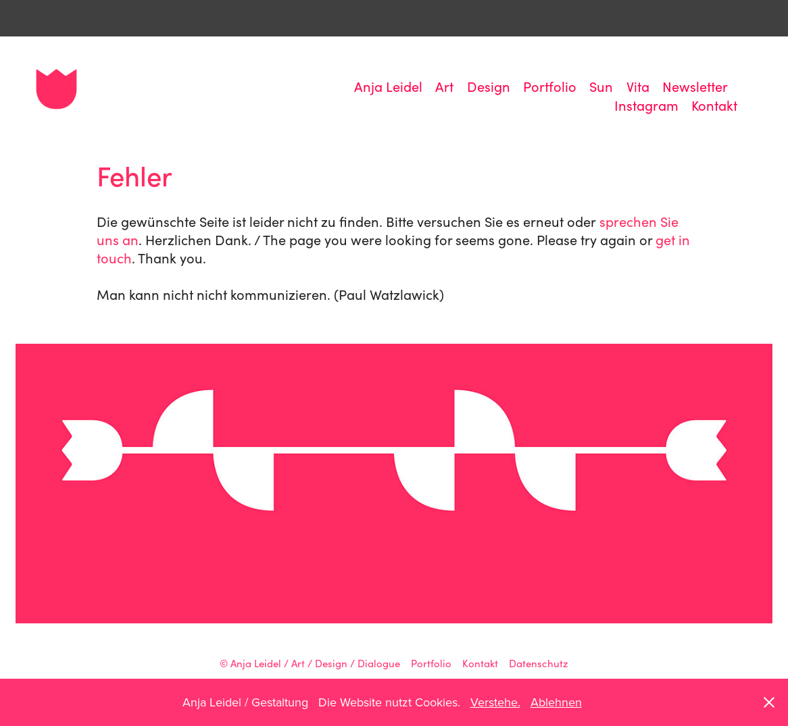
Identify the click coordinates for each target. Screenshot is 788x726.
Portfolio (549, 86)
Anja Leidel (388, 86)
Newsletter (695, 86)
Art (444, 86)
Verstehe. (495, 702)
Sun (601, 86)
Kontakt (714, 105)
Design (488, 86)
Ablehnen (556, 702)
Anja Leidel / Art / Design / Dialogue (315, 663)
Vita (637, 86)
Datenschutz (538, 663)
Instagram (646, 105)
